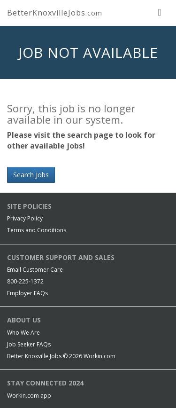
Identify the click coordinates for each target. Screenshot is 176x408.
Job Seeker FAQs (29, 344)
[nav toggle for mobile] (159, 11)
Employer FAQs (27, 293)
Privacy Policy (25, 218)
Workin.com (99, 356)
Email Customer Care (35, 270)
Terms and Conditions (36, 230)
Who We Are (23, 333)
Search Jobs (31, 174)
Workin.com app (29, 396)
